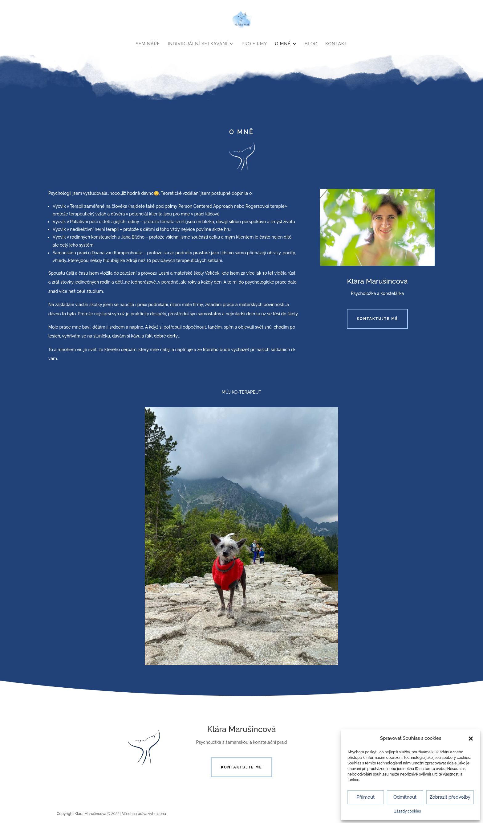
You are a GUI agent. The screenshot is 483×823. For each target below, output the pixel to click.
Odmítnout (404, 797)
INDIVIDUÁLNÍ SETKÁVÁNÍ (198, 43)
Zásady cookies (407, 811)
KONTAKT (336, 43)
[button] (471, 738)
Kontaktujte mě (377, 319)
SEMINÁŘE (148, 43)
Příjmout (365, 797)
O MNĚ (283, 43)
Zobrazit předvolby (450, 797)
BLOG (311, 43)
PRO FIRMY (254, 43)
